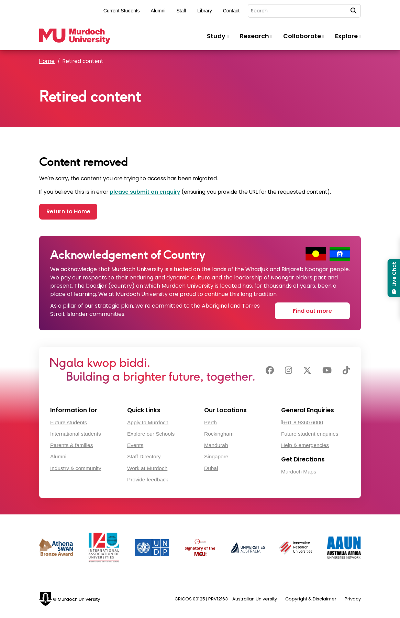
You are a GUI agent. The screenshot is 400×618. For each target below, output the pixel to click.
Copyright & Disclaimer (310, 600)
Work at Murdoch (147, 469)
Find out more (312, 311)
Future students (68, 423)
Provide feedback (147, 480)
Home (47, 61)
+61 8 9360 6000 (303, 423)
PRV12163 (218, 600)
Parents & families (71, 446)
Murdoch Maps (298, 473)
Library (204, 10)
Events (135, 446)
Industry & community (75, 469)
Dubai (211, 469)
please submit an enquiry (145, 191)
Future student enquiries (309, 435)
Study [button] (218, 36)
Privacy (353, 600)
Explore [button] (348, 36)
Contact (231, 10)
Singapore (216, 458)
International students (75, 435)
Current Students (121, 10)
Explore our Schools (151, 435)
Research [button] (256, 36)
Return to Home (71, 212)
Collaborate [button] (303, 36)
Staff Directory (144, 458)
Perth (210, 423)
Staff (181, 10)
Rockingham (219, 435)
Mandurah (216, 446)
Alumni (158, 10)
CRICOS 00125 (190, 600)
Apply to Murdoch (147, 423)
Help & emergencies (305, 446)
